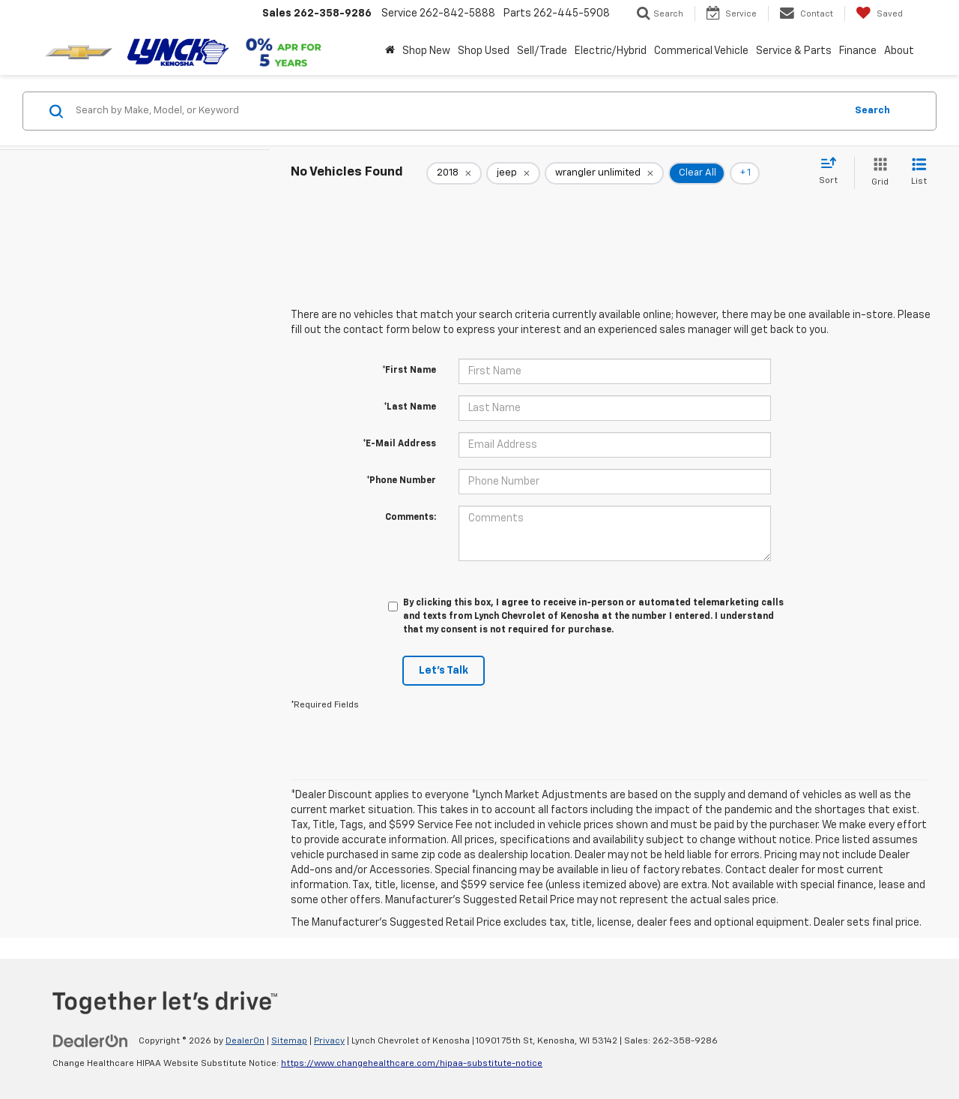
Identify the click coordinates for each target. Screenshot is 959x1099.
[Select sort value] (832, 172)
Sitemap (289, 1041)
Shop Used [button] (483, 51)
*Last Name (410, 407)
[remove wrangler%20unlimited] (604, 173)
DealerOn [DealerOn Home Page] (245, 1041)
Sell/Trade (542, 51)
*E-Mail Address (399, 444)
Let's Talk (443, 670)
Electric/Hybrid (611, 51)
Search (872, 111)
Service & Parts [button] (794, 51)
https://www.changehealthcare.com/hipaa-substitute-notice (411, 1063)
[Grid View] (877, 173)
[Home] (390, 51)
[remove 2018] (454, 173)
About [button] (899, 51)
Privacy (329, 1041)
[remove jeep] (513, 173)
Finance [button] (858, 51)
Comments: (410, 517)
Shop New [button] (426, 51)
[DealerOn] (90, 1040)
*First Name (409, 370)
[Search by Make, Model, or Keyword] (458, 111)
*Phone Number (401, 480)
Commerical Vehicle (701, 51)
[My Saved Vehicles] (879, 13)
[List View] (919, 173)
